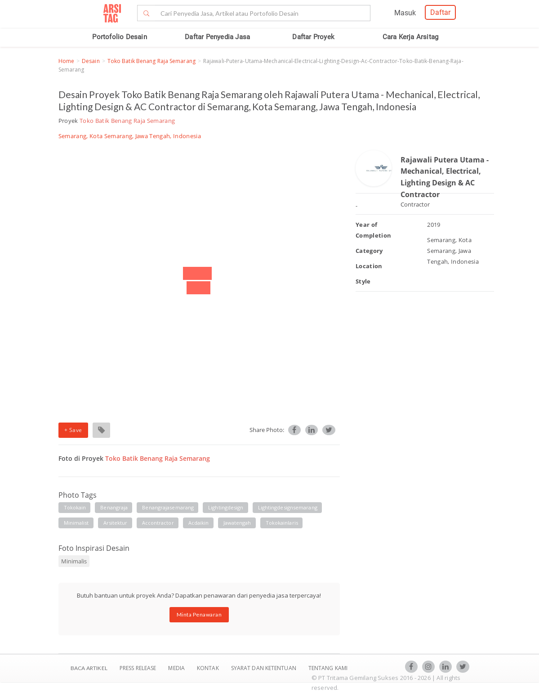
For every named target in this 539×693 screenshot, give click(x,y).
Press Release (138, 668)
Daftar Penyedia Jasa (217, 37)
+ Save (73, 430)
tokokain (75, 507)
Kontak (208, 668)
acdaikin (198, 522)
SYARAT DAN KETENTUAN (264, 668)
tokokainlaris (282, 522)
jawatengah (237, 522)
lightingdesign (225, 507)
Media (177, 668)
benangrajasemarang (168, 507)
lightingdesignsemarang (287, 507)
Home (66, 61)
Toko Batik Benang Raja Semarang (151, 61)
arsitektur (115, 522)
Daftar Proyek (313, 37)
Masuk (405, 13)
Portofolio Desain (119, 37)
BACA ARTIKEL (89, 668)
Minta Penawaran (199, 614)
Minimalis (74, 561)
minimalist (76, 522)
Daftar (440, 12)
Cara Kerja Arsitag (411, 37)
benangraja (114, 507)
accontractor (158, 522)
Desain (91, 61)
